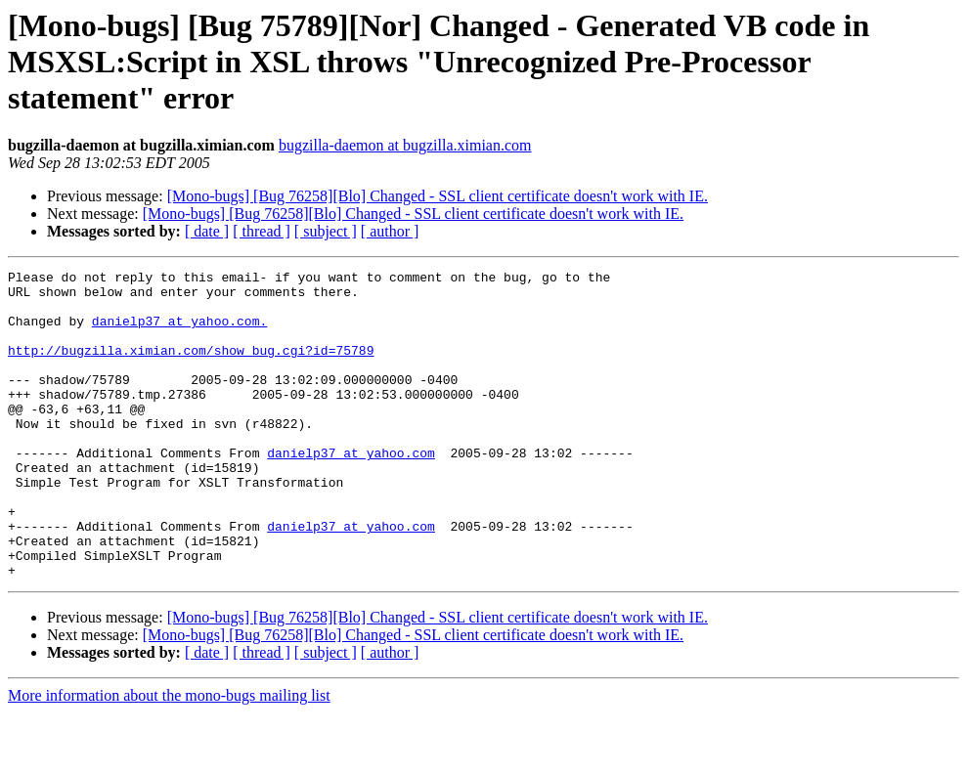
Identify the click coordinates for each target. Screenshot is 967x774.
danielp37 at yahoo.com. (179, 332)
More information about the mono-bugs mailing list (169, 757)
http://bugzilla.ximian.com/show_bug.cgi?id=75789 (191, 367)
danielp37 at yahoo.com (351, 490)
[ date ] (207, 231)
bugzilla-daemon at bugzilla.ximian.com (405, 145)
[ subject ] (325, 231)
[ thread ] (261, 231)
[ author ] (390, 231)
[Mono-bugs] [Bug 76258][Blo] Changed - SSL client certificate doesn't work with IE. (437, 196)
